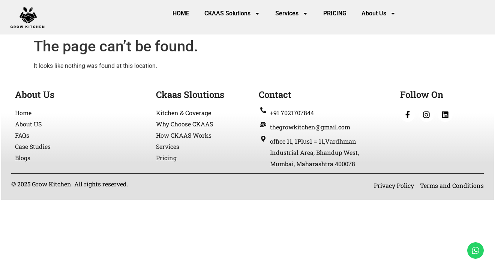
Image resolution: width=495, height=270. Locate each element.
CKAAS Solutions (232, 13)
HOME (180, 13)
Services (291, 13)
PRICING (334, 13)
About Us (379, 13)
